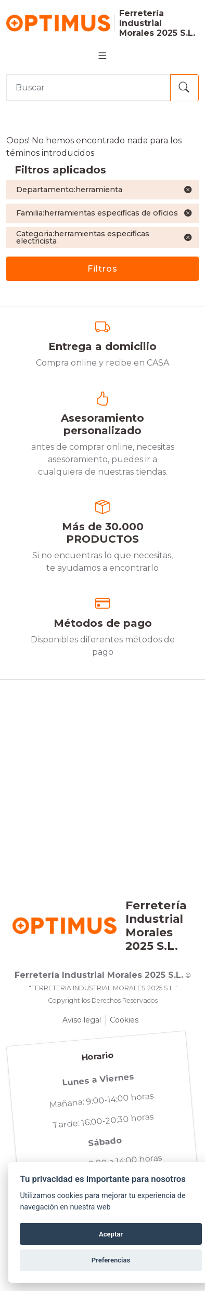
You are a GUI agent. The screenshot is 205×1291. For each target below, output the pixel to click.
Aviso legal (81, 1020)
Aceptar (111, 1234)
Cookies (124, 1020)
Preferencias (111, 1260)
